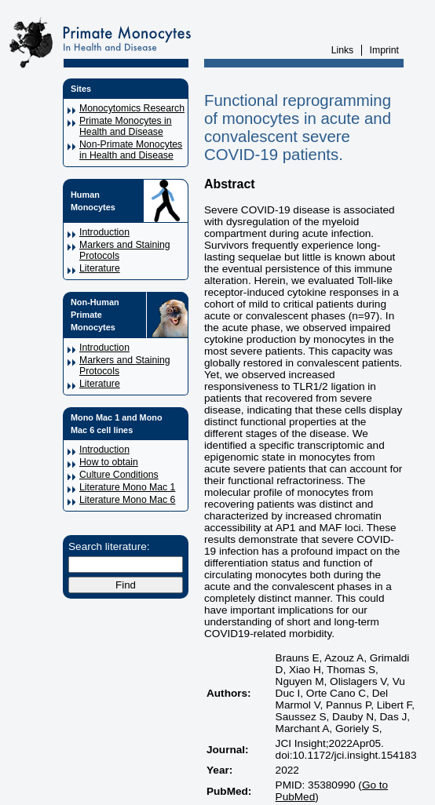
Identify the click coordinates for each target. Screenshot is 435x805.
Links (342, 50)
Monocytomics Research (132, 108)
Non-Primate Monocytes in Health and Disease (130, 150)
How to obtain (108, 462)
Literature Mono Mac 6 (127, 499)
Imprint (384, 50)
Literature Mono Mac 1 (127, 487)
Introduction (104, 232)
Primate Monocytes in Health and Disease (125, 126)
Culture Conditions (119, 474)
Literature (99, 268)
